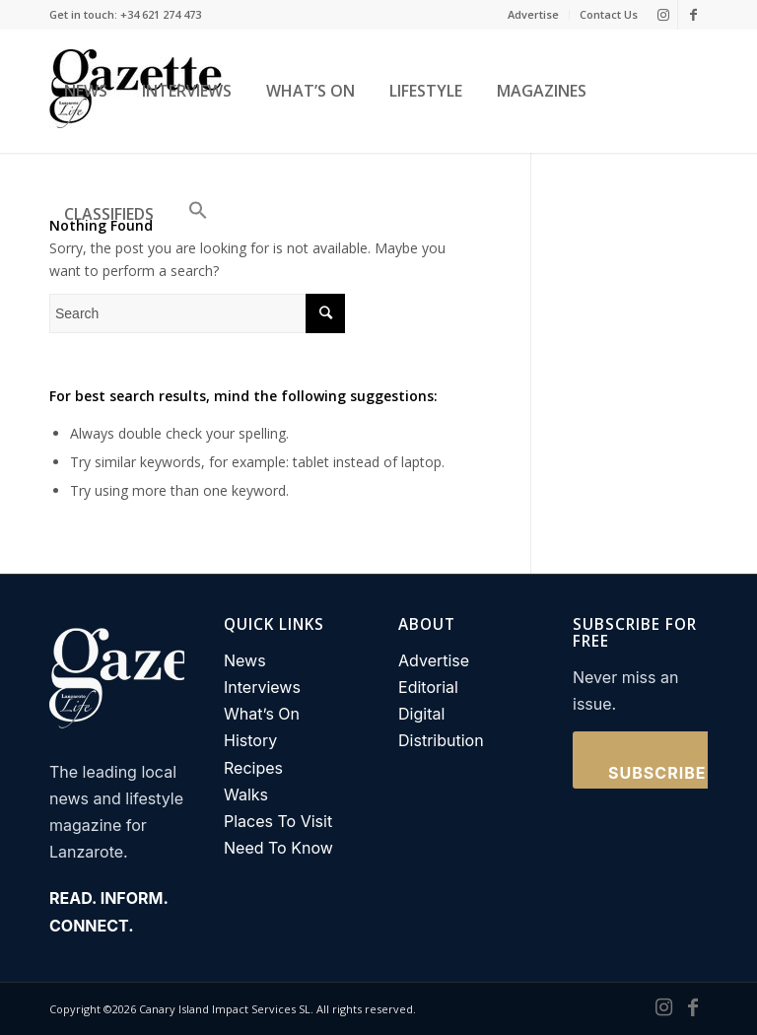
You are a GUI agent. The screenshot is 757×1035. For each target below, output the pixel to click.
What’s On (262, 714)
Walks (246, 794)
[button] (193, 214)
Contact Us (609, 14)
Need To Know (278, 848)
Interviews (262, 687)
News (245, 660)
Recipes (253, 768)
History (250, 740)
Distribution (441, 740)
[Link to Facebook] (693, 15)
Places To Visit (278, 821)
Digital (421, 714)
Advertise (533, 14)
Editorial (428, 687)
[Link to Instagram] (663, 15)
